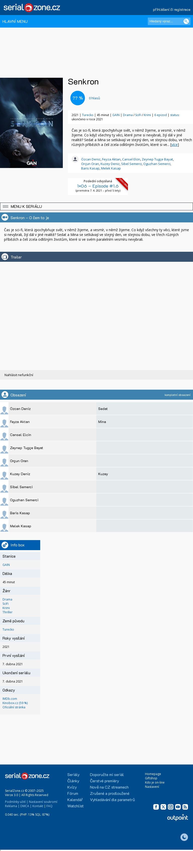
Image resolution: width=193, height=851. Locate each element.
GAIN (116, 115)
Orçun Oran (90, 163)
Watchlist (75, 805)
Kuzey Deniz (110, 163)
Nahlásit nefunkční (19, 375)
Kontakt (37, 806)
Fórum (72, 793)
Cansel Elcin (131, 159)
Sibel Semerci (131, 163)
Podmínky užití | (16, 802)
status (174, 115)
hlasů (94, 98)
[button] (96, 206)
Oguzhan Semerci (156, 163)
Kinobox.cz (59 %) (15, 703)
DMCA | (26, 806)
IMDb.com (10, 699)
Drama (128, 115)
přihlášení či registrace (171, 9)
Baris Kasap (90, 168)
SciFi (138, 115)
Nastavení (152, 787)
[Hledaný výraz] (169, 21)
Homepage (153, 774)
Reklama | (12, 806)
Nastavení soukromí (43, 802)
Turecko (87, 115)
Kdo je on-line (155, 782)
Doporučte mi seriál (107, 774)
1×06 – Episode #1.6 (98, 186)
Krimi (148, 115)
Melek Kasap (111, 168)
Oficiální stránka (14, 707)
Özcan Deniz (91, 159)
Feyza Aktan (111, 159)
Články (73, 780)
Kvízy (72, 787)
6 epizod (160, 115)
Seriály (73, 774)
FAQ (49, 806)
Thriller (8, 612)
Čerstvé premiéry (104, 780)
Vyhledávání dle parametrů (112, 799)
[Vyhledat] (186, 21)
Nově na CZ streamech (109, 787)
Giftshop (151, 778)
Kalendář (75, 799)
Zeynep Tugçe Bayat (157, 159)
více (174, 144)
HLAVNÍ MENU (15, 21)
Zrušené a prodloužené (109, 793)
